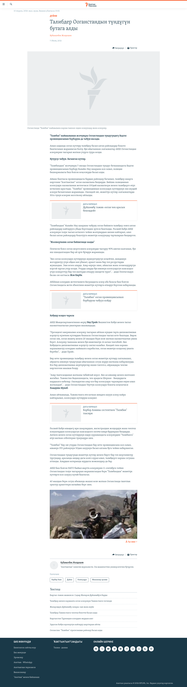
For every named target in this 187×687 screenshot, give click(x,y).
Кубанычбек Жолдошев (60, 36)
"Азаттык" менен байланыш (26, 677)
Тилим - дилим (61, 648)
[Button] (118, 48)
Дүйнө (53, 16)
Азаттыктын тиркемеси (25, 667)
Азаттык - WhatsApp (23, 662)
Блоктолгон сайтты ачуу (25, 648)
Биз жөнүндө (20, 653)
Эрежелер (18, 658)
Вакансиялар (20, 672)
